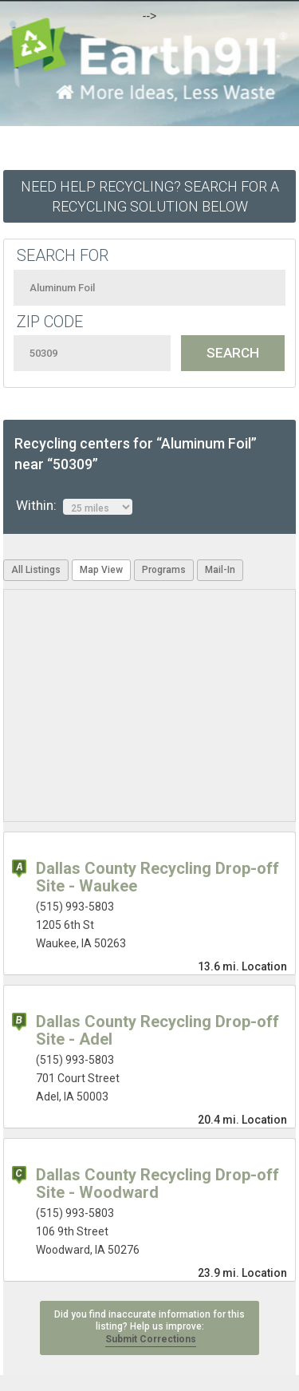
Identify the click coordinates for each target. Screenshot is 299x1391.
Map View (101, 569)
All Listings (36, 569)
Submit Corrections (150, 1339)
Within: (74, 506)
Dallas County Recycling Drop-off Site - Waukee (157, 877)
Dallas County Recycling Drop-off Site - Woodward (157, 1183)
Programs (164, 569)
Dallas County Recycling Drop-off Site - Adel (157, 1030)
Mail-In (220, 569)
